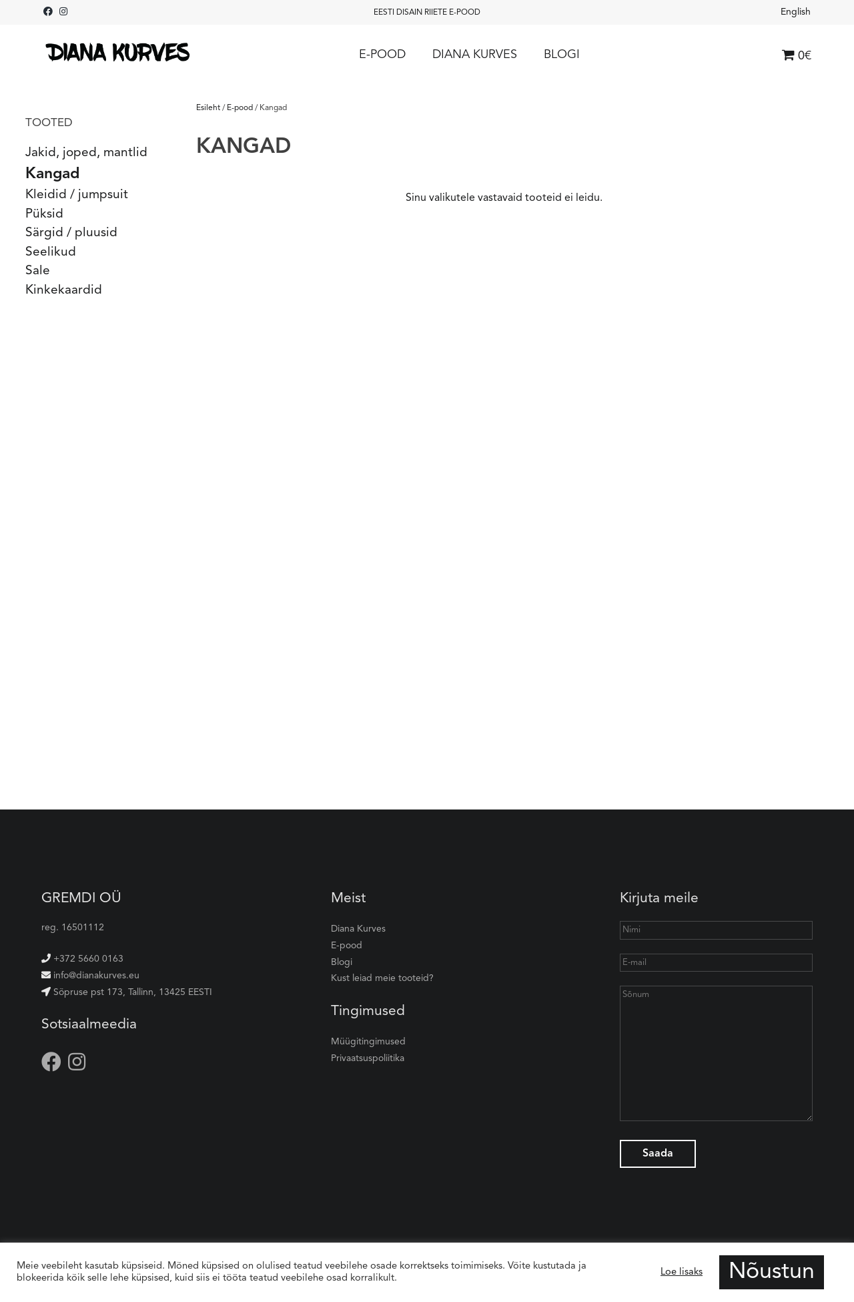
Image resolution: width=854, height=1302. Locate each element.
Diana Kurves (474, 55)
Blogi (562, 55)
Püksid (44, 214)
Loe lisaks (682, 1272)
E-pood (382, 55)
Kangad (52, 174)
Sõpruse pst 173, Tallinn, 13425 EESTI (126, 992)
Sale (37, 271)
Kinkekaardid (63, 290)
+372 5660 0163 (82, 959)
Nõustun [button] (772, 1272)
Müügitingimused (368, 1041)
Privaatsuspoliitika (367, 1058)
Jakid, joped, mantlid (86, 153)
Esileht (208, 108)
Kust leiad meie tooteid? (382, 978)
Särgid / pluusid (71, 233)
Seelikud (50, 252)
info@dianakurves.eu (90, 975)
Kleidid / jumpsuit (76, 195)
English (796, 12)
